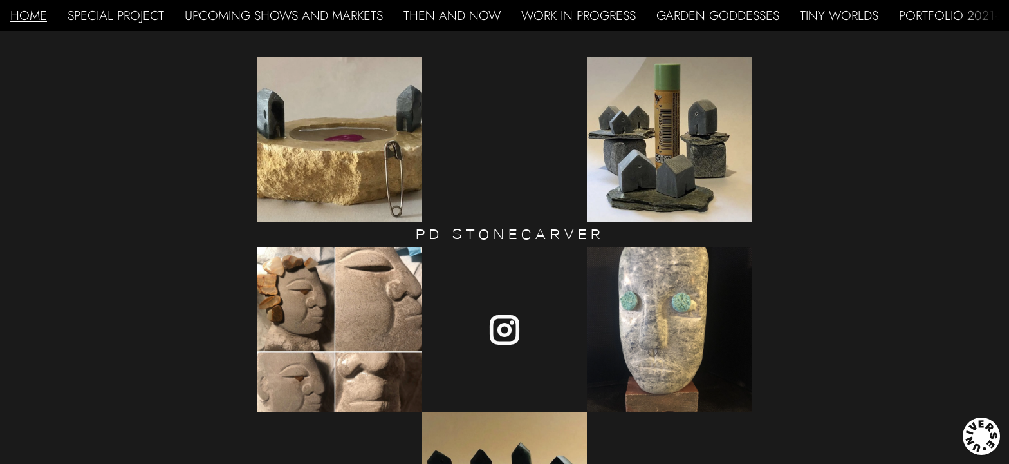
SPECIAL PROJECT (116, 15)
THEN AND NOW (452, 15)
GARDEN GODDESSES (717, 15)
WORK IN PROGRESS (578, 15)
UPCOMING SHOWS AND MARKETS (284, 15)
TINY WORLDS (839, 15)
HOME (28, 15)
